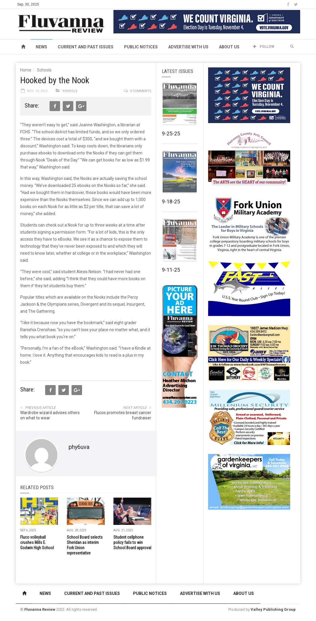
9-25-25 (171, 133)
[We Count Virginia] (206, 21)
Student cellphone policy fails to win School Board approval (132, 542)
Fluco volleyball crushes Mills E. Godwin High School (37, 542)
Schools (44, 70)
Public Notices (141, 47)
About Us (229, 47)
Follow (263, 47)
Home (25, 70)
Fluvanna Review (39, 609)
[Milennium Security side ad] (249, 417)
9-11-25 (171, 270)
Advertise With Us (188, 47)
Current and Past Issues (85, 47)
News (41, 47)
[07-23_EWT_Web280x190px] (249, 353)
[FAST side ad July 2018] (249, 288)
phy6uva (79, 447)
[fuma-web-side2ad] (249, 224)
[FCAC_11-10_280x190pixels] (249, 159)
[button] (292, 46)
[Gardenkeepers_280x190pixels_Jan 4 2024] (249, 481)
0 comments (140, 91)
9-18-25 (171, 201)
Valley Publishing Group (273, 609)
